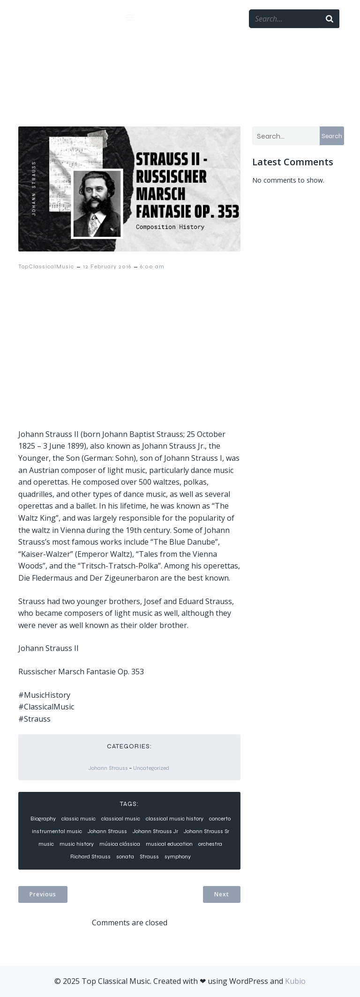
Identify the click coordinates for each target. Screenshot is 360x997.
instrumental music (57, 831)
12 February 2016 (107, 266)
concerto (220, 818)
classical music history (174, 818)
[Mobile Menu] (130, 17)
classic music (78, 818)
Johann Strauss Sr (206, 831)
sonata (125, 856)
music (46, 844)
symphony (178, 856)
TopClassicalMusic (46, 266)
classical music (120, 818)
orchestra (210, 844)
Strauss (149, 856)
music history (77, 844)
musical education (169, 844)
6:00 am (152, 266)
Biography (43, 818)
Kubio (295, 981)
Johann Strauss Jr (155, 831)
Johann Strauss (108, 768)
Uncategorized (151, 768)
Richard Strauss (90, 856)
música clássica (119, 844)
